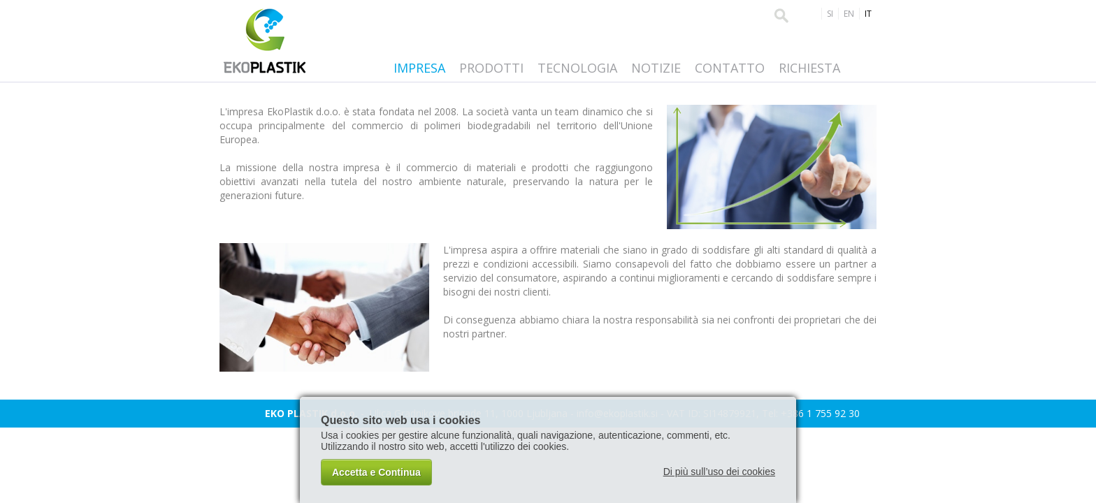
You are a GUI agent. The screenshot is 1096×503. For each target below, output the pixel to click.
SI (830, 14)
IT (868, 14)
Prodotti (491, 67)
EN (849, 14)
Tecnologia (577, 67)
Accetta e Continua (376, 472)
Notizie (656, 67)
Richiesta (809, 67)
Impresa (419, 67)
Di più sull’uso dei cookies (719, 471)
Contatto (730, 67)
